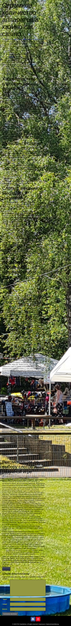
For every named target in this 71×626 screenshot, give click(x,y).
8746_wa (6, 569)
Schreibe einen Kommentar (33, 39)
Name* (5, 599)
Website (4, 609)
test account (18, 39)
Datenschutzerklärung (52, 624)
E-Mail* (5, 604)
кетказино (11, 57)
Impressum (42, 624)
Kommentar (5, 581)
